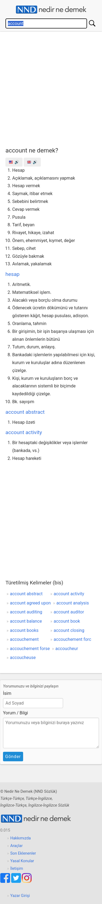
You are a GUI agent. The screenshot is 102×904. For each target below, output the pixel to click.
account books (24, 630)
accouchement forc (72, 639)
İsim (7, 693)
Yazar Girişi (20, 895)
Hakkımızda (20, 838)
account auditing (26, 612)
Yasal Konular (22, 861)
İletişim (16, 868)
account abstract (25, 412)
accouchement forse (30, 648)
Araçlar (16, 845)
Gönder (13, 756)
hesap (12, 274)
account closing (69, 630)
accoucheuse (23, 657)
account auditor (69, 612)
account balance (26, 621)
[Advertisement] (51, 88)
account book (67, 621)
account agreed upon (30, 603)
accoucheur (66, 648)
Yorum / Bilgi (15, 712)
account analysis (72, 603)
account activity (23, 432)
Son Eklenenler (23, 853)
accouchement (24, 639)
